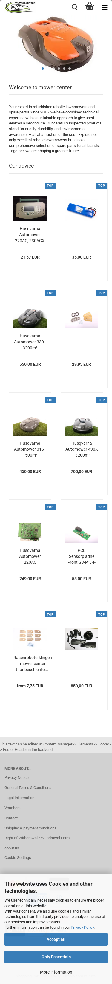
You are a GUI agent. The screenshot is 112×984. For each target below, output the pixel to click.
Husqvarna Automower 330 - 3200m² (30, 342)
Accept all (56, 939)
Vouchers (12, 808)
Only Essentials (56, 957)
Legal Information (19, 797)
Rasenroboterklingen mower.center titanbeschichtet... (32, 663)
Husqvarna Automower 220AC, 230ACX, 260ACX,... (30, 235)
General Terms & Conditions (27, 787)
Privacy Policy (82, 927)
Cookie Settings (17, 857)
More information (56, 972)
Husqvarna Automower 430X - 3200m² (81, 449)
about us (11, 848)
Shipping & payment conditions (30, 828)
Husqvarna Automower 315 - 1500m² (30, 449)
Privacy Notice (16, 777)
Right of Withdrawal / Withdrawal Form (37, 838)
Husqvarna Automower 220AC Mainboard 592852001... (30, 556)
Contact (11, 818)
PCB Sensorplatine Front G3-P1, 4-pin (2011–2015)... (81, 556)
